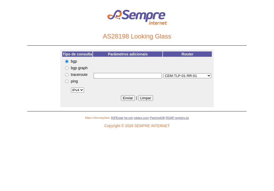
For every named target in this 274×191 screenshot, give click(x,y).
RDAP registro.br (177, 117)
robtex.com (141, 117)
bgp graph (79, 68)
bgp (74, 61)
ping (74, 81)
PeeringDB (157, 117)
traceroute (79, 74)
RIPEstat (117, 117)
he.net (128, 117)
